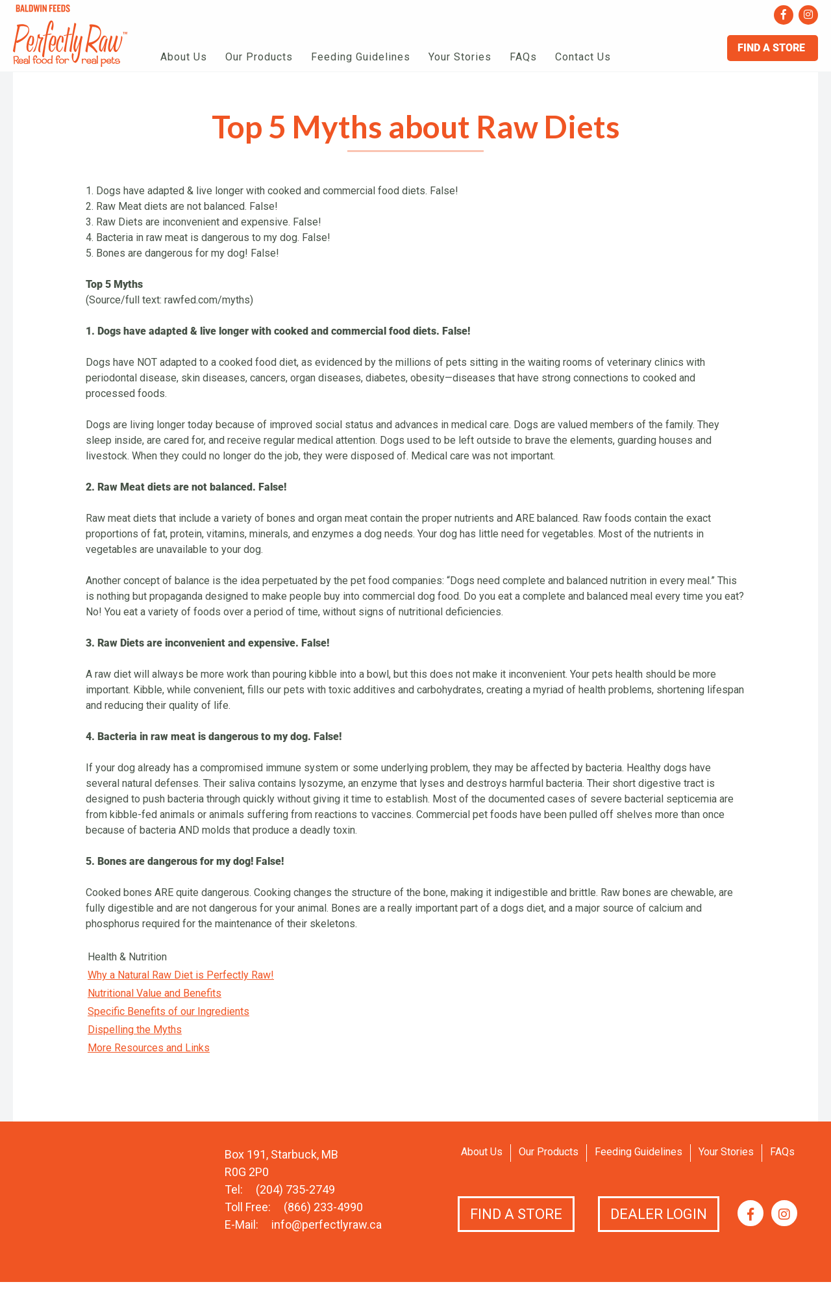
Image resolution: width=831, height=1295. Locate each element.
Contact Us (583, 57)
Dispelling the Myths (135, 1029)
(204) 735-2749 (295, 1189)
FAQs (523, 57)
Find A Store (773, 48)
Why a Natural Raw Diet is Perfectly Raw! (181, 975)
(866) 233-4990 (323, 1207)
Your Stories (459, 57)
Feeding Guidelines (360, 57)
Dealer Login (658, 1214)
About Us (183, 57)
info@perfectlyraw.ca (326, 1224)
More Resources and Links (149, 1048)
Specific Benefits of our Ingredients (168, 1011)
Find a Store (516, 1214)
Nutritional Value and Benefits (154, 993)
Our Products (259, 57)
